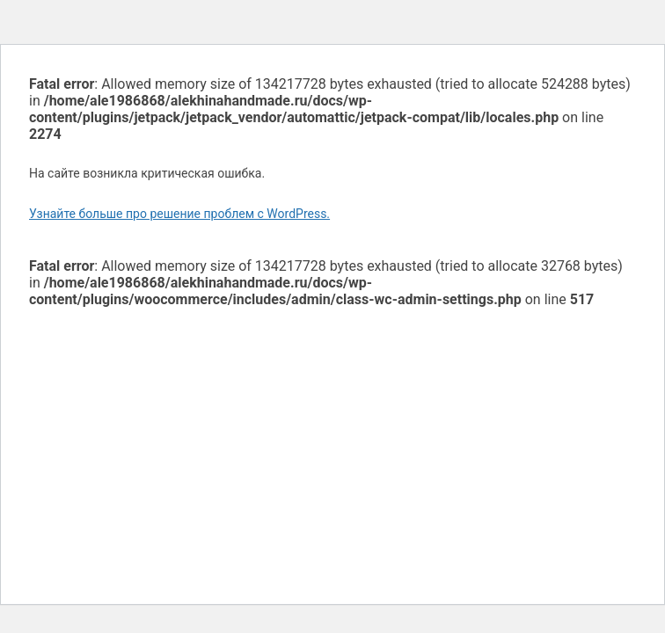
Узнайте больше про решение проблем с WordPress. (179, 214)
